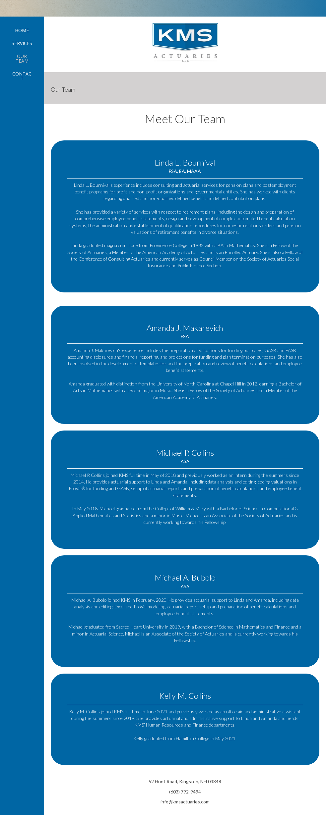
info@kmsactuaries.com (185, 801)
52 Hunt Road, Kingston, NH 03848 (185, 781)
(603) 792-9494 (185, 791)
